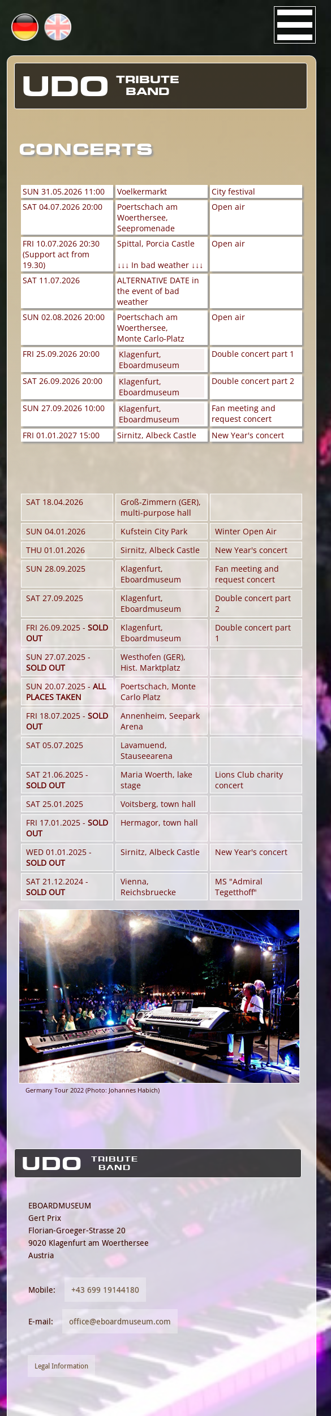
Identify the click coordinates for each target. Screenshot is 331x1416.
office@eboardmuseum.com (120, 1321)
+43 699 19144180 (105, 1289)
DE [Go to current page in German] (41, 27)
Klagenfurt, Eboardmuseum (149, 359)
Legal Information (61, 1366)
